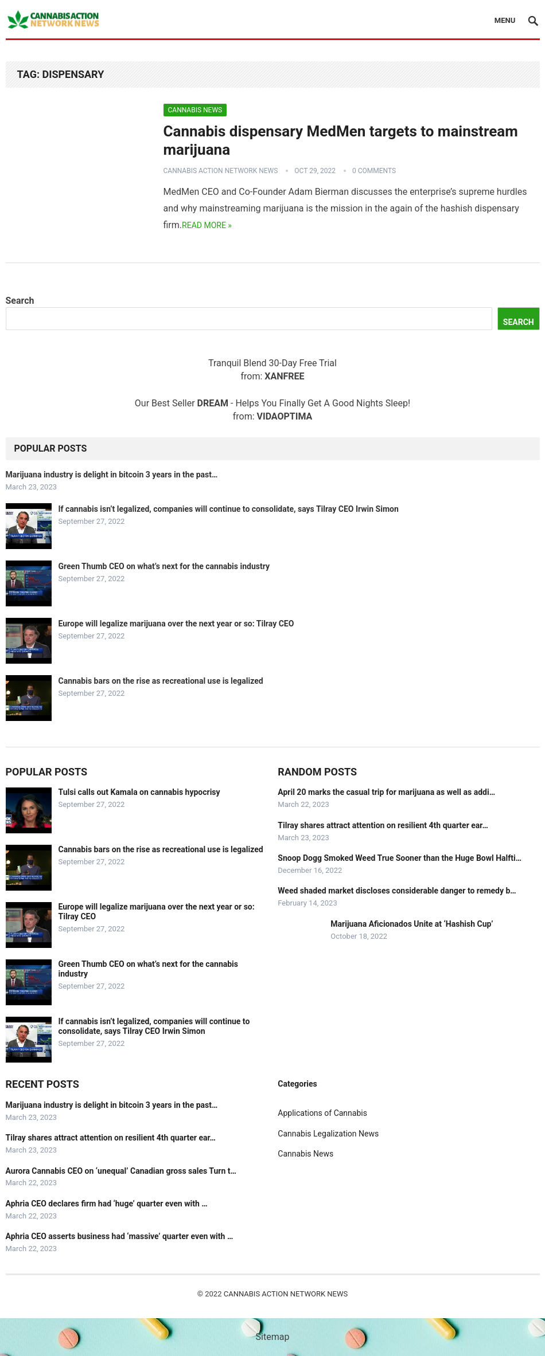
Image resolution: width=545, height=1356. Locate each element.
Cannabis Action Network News (221, 171)
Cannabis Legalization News (328, 1133)
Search (20, 300)
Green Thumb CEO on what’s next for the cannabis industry (164, 566)
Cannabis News (195, 110)
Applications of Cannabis (322, 1113)
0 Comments (374, 171)
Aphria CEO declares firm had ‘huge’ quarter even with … (107, 1203)
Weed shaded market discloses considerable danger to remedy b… (397, 890)
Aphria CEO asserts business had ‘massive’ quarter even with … (119, 1236)
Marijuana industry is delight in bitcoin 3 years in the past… (112, 474)
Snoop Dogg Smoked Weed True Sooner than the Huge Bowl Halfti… (399, 858)
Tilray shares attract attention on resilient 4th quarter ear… (383, 825)
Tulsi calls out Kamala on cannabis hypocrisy (139, 792)
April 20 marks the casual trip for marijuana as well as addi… (386, 792)
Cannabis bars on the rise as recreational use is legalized (161, 680)
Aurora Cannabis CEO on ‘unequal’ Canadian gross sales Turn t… (121, 1170)
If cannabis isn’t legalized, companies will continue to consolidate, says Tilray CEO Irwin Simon (229, 509)
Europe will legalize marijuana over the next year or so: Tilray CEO (176, 623)
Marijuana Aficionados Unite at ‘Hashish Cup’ (411, 923)
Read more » (207, 225)
